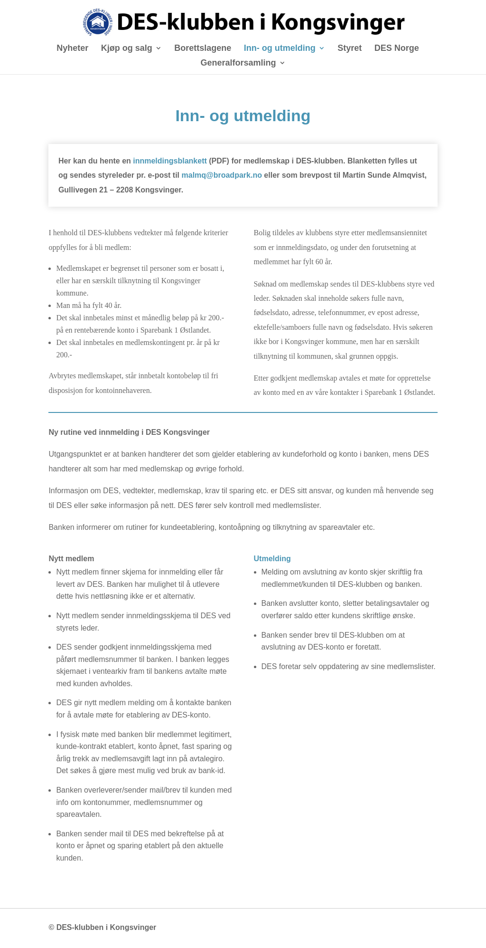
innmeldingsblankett (170, 161)
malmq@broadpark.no (222, 175)
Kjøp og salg (126, 49)
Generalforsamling (238, 63)
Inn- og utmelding (280, 49)
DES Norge (396, 49)
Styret (349, 49)
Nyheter (72, 49)
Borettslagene (202, 49)
